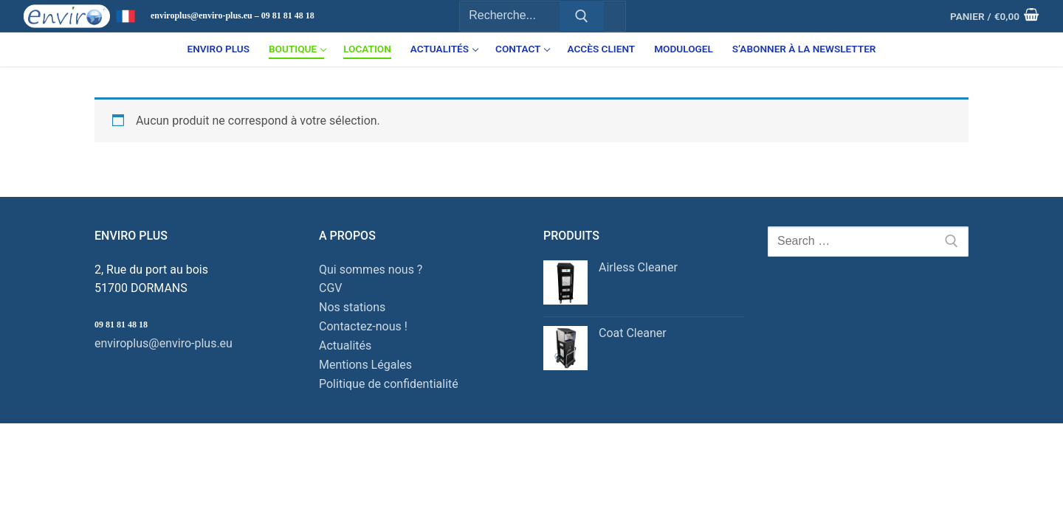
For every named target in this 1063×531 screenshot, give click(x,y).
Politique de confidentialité (388, 384)
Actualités (345, 346)
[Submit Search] (582, 16)
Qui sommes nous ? (370, 270)
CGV (331, 288)
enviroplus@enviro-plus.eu (163, 343)
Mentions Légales (365, 365)
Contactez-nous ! (363, 326)
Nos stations (352, 307)
